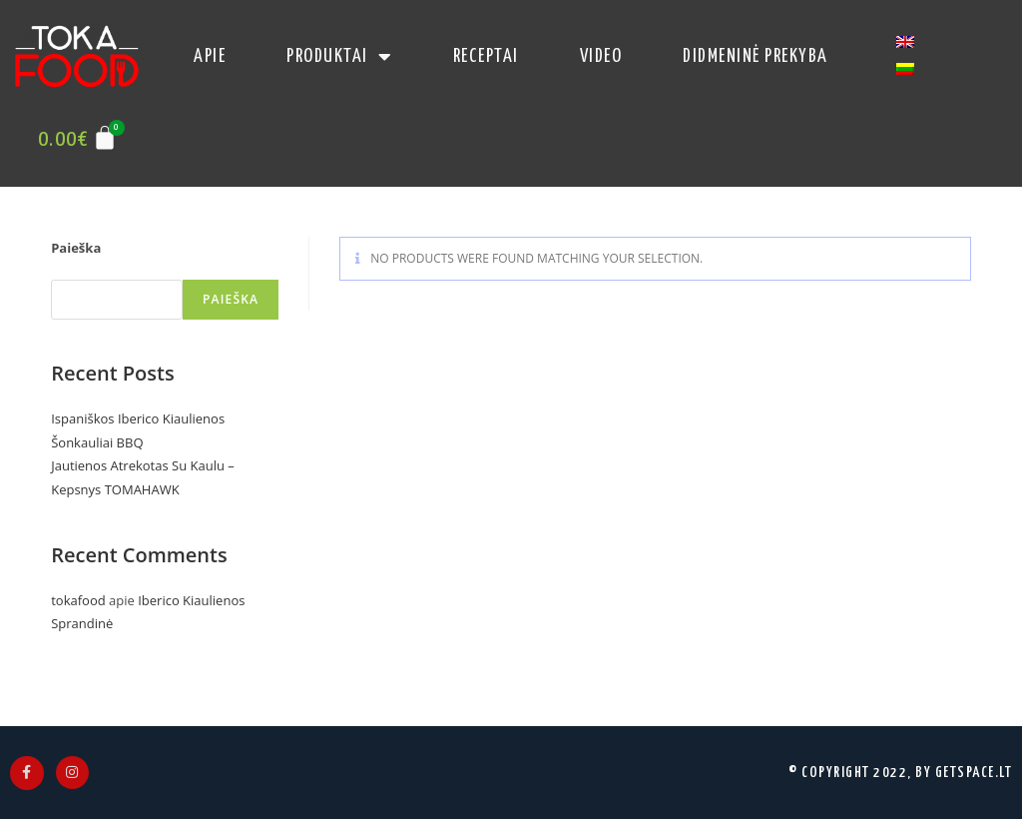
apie (210, 56)
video (601, 56)
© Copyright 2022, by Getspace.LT (900, 772)
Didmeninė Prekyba (755, 56)
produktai (339, 57)
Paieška (76, 248)
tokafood (78, 600)
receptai (486, 56)
